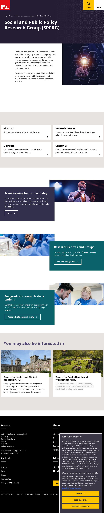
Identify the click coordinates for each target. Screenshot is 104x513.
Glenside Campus (60, 442)
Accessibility (29, 494)
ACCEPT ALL (80, 506)
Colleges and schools (10, 483)
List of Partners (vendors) (71, 500)
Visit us (56, 450)
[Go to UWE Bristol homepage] (6, 16)
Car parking (58, 446)
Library (4, 467)
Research (12, 16)
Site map (19, 494)
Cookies (45, 494)
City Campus (58, 434)
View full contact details (10, 453)
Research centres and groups (26, 16)
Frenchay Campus (61, 438)
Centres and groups (66, 261)
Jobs (3, 471)
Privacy (37, 494)
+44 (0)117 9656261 (19, 451)
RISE (10, 213)
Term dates (6, 479)
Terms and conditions (57, 494)
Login (3, 475)
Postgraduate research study (21, 317)
